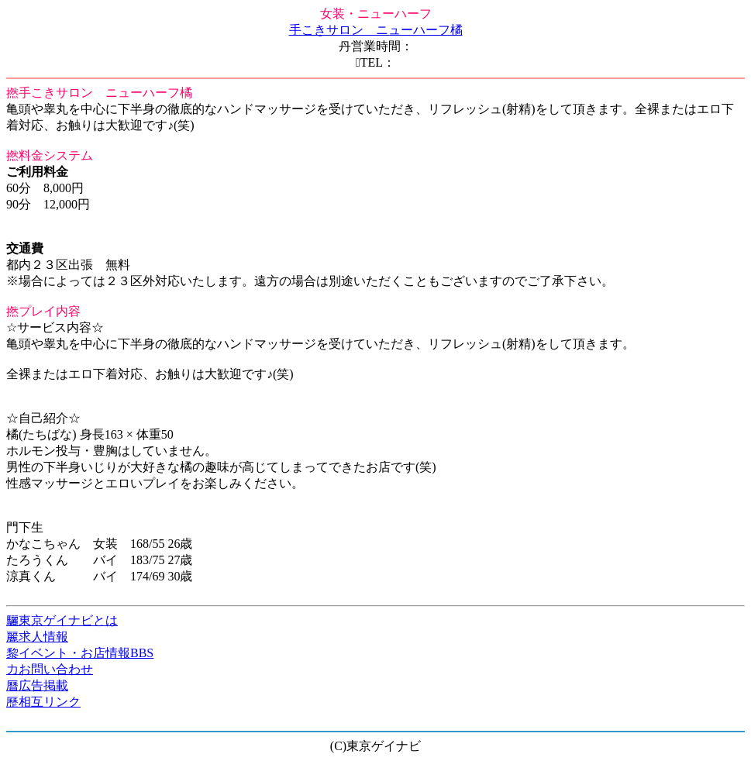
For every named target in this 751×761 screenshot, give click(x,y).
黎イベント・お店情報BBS (79, 652)
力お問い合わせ (49, 669)
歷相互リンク (43, 701)
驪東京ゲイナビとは (62, 620)
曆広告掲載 (37, 685)
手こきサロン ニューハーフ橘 (376, 29)
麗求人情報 (37, 636)
